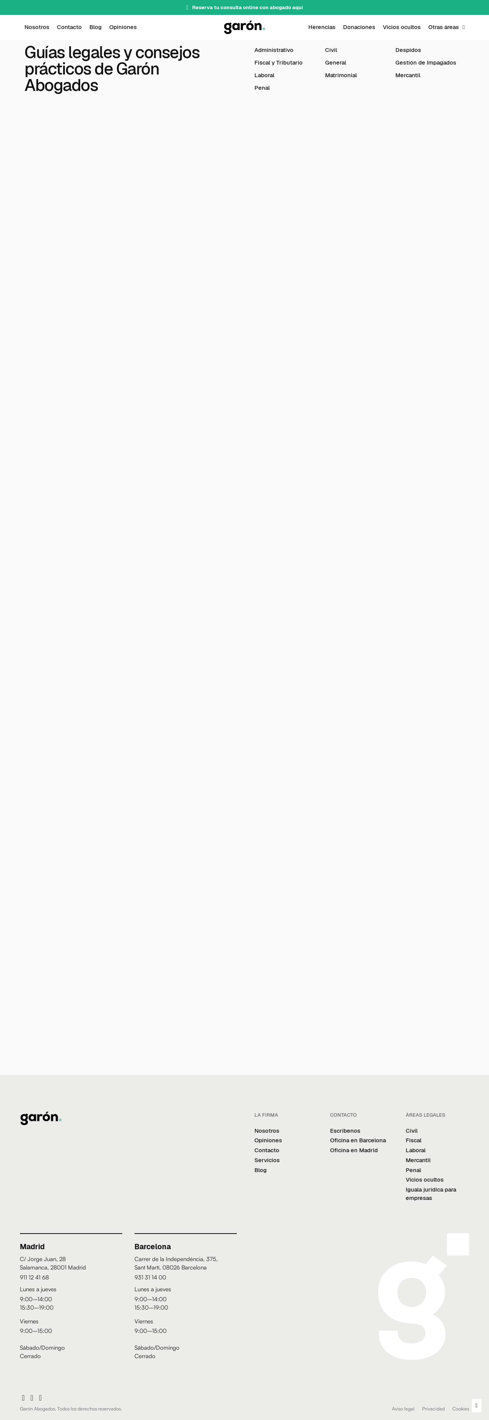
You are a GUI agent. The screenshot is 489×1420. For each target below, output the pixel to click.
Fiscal (413, 1140)
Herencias (321, 27)
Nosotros (36, 27)
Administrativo (273, 49)
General (335, 62)
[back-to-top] (476, 1405)
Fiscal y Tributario (278, 62)
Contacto (69, 27)
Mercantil (407, 75)
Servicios (267, 1160)
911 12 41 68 (34, 1277)
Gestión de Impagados (425, 62)
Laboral (264, 75)
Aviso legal (403, 1408)
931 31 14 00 (150, 1277)
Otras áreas (443, 27)
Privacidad (433, 1408)
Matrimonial (341, 75)
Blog (95, 27)
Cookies (460, 1408)
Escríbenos (345, 1130)
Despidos (408, 49)
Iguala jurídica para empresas (431, 1193)
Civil (331, 49)
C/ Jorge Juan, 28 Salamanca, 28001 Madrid (53, 1263)
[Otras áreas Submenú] (464, 27)
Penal (262, 87)
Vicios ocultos (402, 27)
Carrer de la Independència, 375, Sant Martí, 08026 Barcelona (176, 1263)
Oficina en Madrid (354, 1150)
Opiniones (123, 27)
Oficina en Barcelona (358, 1140)
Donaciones (359, 27)
